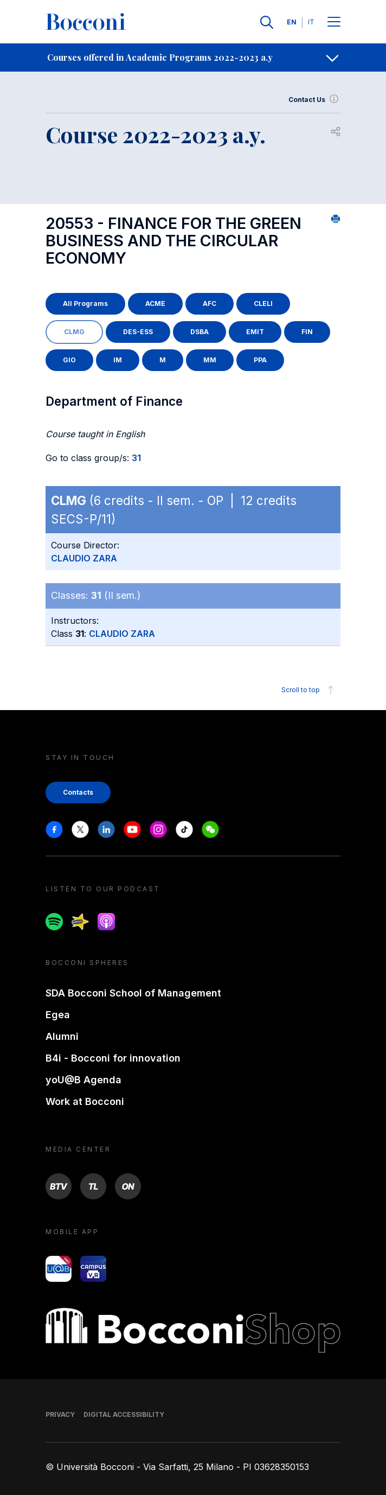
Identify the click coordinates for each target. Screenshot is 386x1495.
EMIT (255, 332)
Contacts (78, 792)
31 (136, 457)
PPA (260, 360)
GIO (69, 360)
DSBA (199, 332)
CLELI (263, 303)
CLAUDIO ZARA (84, 558)
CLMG (74, 332)
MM (209, 360)
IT (311, 22)
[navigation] (193, 57)
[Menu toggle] (333, 22)
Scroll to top (309, 690)
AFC (209, 303)
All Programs (85, 303)
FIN (307, 332)
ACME (155, 303)
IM (117, 360)
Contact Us (314, 99)
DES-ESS (138, 332)
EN (292, 22)
